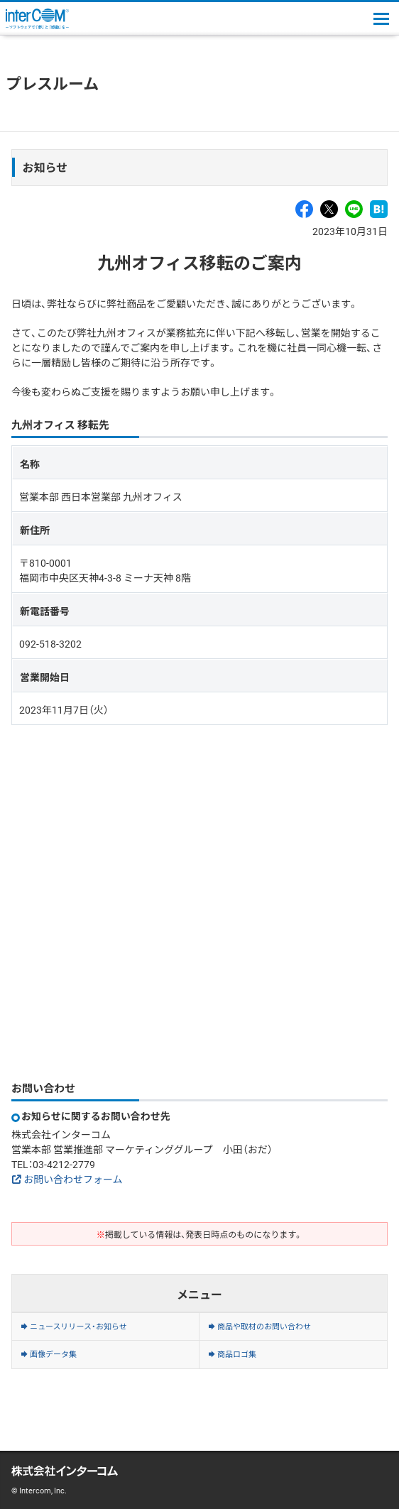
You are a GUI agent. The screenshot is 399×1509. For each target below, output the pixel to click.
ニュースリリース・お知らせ (78, 1326)
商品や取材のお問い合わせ (264, 1326)
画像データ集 (53, 1354)
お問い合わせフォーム (73, 1179)
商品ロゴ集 (236, 1354)
